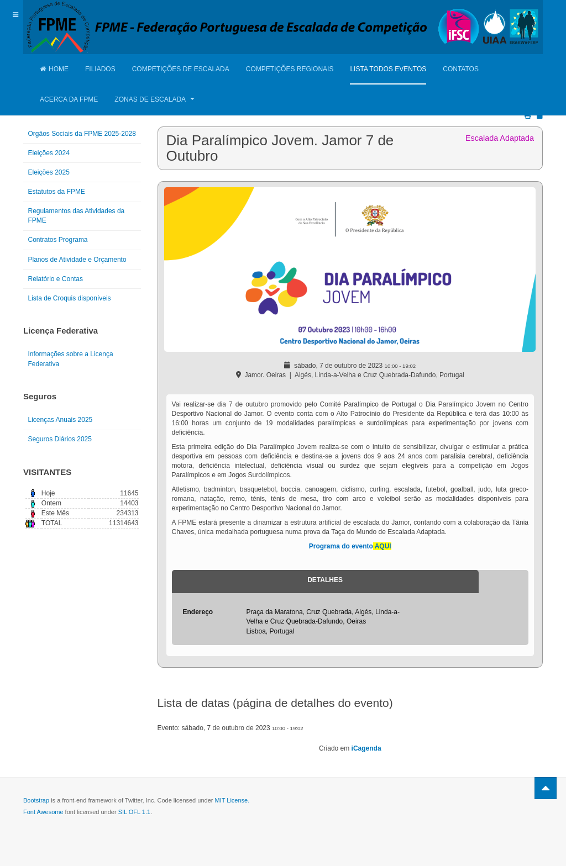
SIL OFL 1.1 (134, 812)
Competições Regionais (290, 69)
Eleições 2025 (49, 172)
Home (54, 69)
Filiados (100, 69)
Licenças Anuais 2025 (60, 420)
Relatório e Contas (55, 279)
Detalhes (325, 580)
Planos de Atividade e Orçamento (77, 259)
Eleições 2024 (49, 153)
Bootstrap (36, 800)
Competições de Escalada (180, 69)
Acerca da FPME (69, 99)
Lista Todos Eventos (388, 69)
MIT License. (231, 800)
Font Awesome (43, 812)
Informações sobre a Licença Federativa (70, 358)
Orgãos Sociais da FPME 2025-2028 (82, 134)
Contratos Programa (58, 240)
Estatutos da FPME (56, 192)
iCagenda (366, 748)
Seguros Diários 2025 (60, 439)
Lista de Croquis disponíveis (69, 298)
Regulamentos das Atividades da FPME (76, 215)
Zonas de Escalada (154, 99)
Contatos (461, 69)
